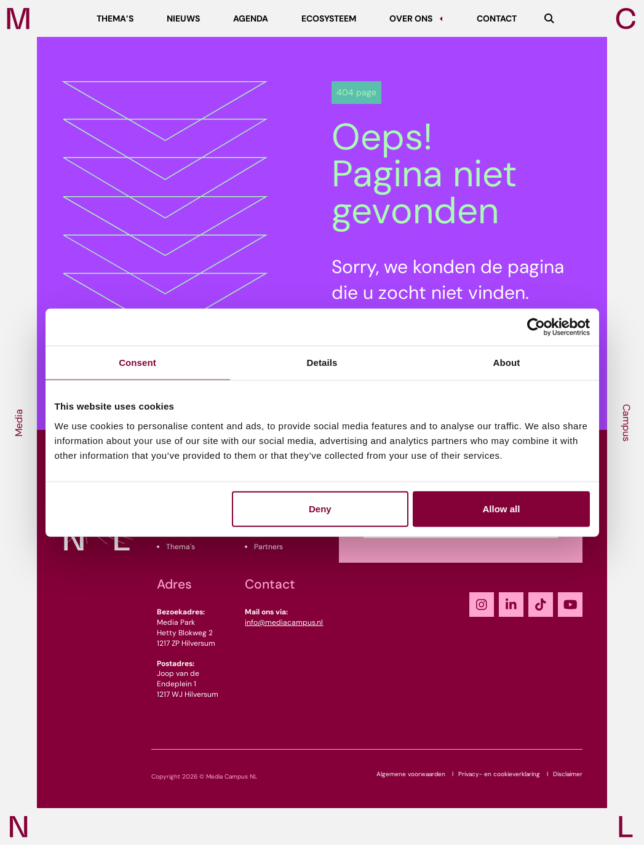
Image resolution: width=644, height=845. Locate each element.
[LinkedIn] (511, 604)
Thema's (180, 547)
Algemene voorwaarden (410, 774)
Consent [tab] (137, 362)
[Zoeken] (549, 18)
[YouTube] (570, 604)
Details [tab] (322, 362)
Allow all (501, 508)
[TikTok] (540, 604)
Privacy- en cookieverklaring (499, 774)
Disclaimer (567, 774)
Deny (320, 508)
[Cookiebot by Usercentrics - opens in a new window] (536, 327)
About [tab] (506, 362)
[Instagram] (481, 604)
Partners (268, 547)
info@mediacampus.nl (284, 622)
